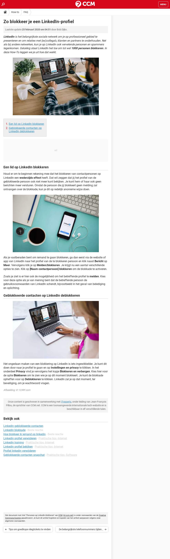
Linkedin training (13, 442)
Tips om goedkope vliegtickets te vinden (30, 529)
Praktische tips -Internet (53, 438)
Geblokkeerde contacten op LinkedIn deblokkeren (25, 129)
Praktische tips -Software (62, 455)
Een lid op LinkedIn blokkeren (26, 124)
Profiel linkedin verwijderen (19, 450)
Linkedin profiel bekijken (18, 446)
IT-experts (66, 401)
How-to (15, 12)
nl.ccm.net (68, 515)
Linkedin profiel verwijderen (20, 438)
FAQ (26, 12)
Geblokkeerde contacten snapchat (24, 455)
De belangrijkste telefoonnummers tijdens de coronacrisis (81, 530)
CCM (60, 515)
